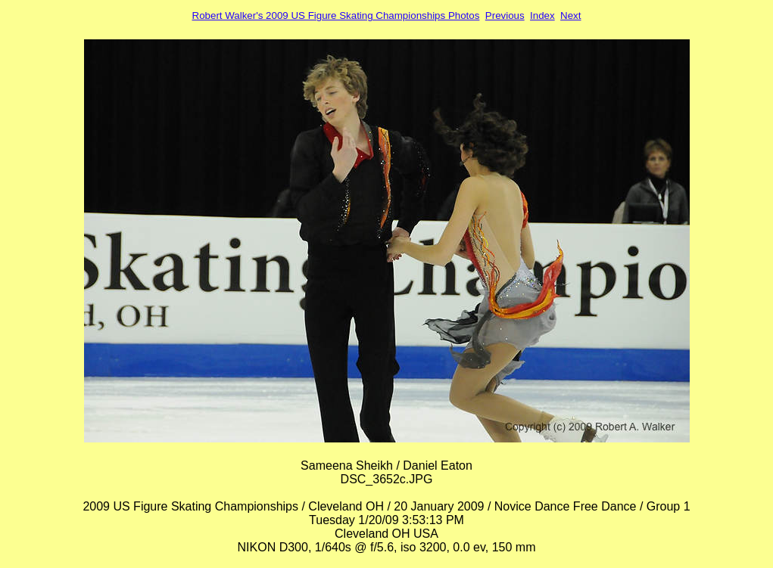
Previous (505, 15)
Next (570, 15)
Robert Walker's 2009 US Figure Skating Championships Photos (336, 15)
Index (542, 15)
